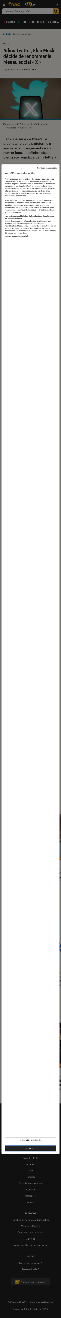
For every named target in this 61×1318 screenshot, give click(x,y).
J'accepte (30, 1148)
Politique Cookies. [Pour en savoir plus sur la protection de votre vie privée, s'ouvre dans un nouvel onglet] (13, 212)
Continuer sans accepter (47, 168)
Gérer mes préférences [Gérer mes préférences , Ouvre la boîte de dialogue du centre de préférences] (30, 1140)
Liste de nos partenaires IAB (16, 236)
